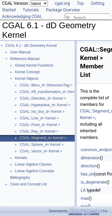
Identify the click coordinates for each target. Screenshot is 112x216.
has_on (87, 174)
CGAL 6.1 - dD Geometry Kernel (31, 46)
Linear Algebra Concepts (34, 171)
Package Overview (63, 10)
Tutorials (31, 10)
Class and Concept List (28, 184)
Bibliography (20, 178)
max (85, 198)
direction (89, 166)
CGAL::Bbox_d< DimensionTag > (46, 85)
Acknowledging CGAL (22, 16)
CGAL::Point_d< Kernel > (40, 125)
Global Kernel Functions (34, 65)
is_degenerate (94, 182)
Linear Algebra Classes (33, 164)
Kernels (21, 158)
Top (80, 3)
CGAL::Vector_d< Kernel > (41, 151)
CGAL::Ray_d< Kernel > (39, 131)
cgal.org (62, 3)
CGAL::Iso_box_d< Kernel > (42, 112)
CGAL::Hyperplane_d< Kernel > (45, 105)
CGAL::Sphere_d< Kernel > (42, 144)
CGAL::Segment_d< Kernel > (43, 138)
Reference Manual (24, 59)
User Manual (20, 52)
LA (83, 190)
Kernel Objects (27, 78)
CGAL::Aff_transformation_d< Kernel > (50, 92)
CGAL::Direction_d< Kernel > (43, 98)
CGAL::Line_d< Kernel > (39, 118)
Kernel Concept (27, 72)
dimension (90, 157)
